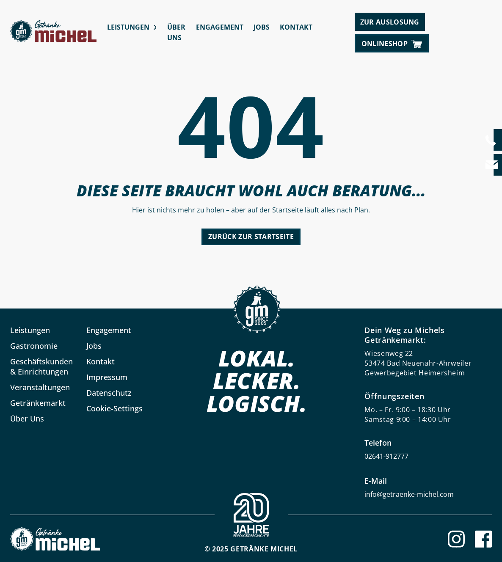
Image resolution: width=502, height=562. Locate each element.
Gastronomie (34, 346)
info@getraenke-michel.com (409, 494)
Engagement (219, 27)
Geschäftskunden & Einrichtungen (41, 366)
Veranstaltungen (40, 387)
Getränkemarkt (38, 403)
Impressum (106, 377)
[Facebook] (483, 539)
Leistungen (128, 27)
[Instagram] (456, 539)
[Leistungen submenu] (154, 27)
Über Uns (176, 32)
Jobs (262, 27)
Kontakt (296, 27)
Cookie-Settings (114, 408)
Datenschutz (109, 393)
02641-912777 (386, 456)
